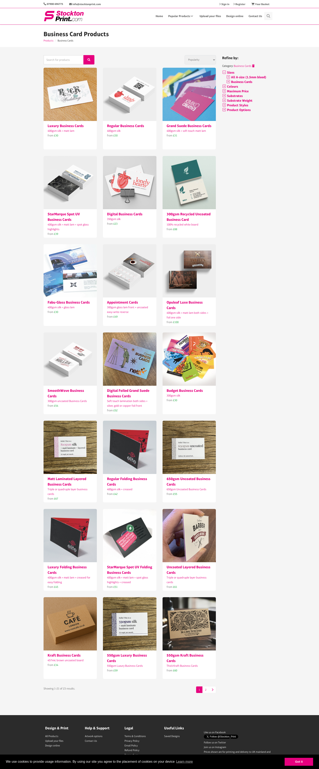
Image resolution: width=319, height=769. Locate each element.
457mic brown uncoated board (66, 660)
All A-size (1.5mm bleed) (246, 77)
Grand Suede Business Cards (189, 126)
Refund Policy (132, 750)
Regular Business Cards (125, 126)
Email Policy (131, 745)
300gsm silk (173, 395)
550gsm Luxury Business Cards (125, 665)
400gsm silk (113, 130)
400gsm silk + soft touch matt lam (186, 130)
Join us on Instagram (215, 747)
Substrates (232, 96)
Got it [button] (299, 761)
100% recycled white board (182, 224)
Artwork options (93, 736)
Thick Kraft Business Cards (182, 665)
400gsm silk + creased (119, 489)
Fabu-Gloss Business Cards (69, 302)
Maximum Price (235, 91)
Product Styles (235, 105)
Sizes (228, 72)
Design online (234, 16)
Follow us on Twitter (215, 742)
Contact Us (255, 16)
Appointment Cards (122, 302)
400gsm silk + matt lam (61, 130)
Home (159, 16)
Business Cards (244, 66)
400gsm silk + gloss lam (61, 307)
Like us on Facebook (215, 732)
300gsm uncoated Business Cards (67, 401)
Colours (230, 86)
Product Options (236, 110)
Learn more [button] (184, 761)
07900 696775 (55, 3)
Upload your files (210, 16)
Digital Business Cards (124, 214)
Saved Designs (172, 736)
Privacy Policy (132, 740)
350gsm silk (113, 219)
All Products (51, 736)
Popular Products (181, 16)
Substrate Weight (237, 100)
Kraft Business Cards (64, 655)
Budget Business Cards (185, 390)
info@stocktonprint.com (85, 4)
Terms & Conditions (135, 736)
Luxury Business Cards (66, 126)
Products (48, 40)
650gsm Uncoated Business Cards (186, 489)
